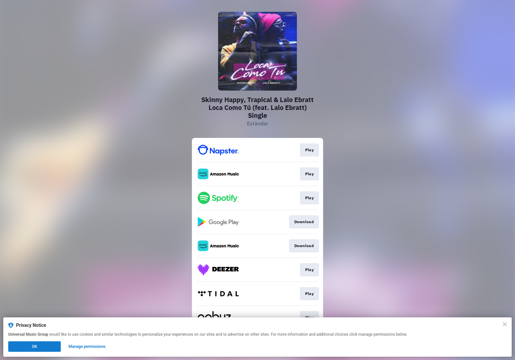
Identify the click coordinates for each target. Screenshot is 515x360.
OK (34, 346)
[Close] (505, 324)
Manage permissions (87, 346)
